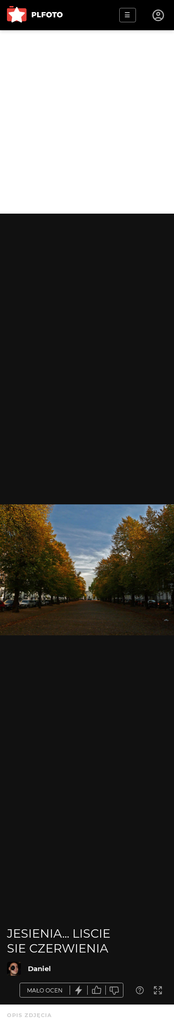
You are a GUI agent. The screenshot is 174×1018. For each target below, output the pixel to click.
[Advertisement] (87, 122)
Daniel (39, 968)
